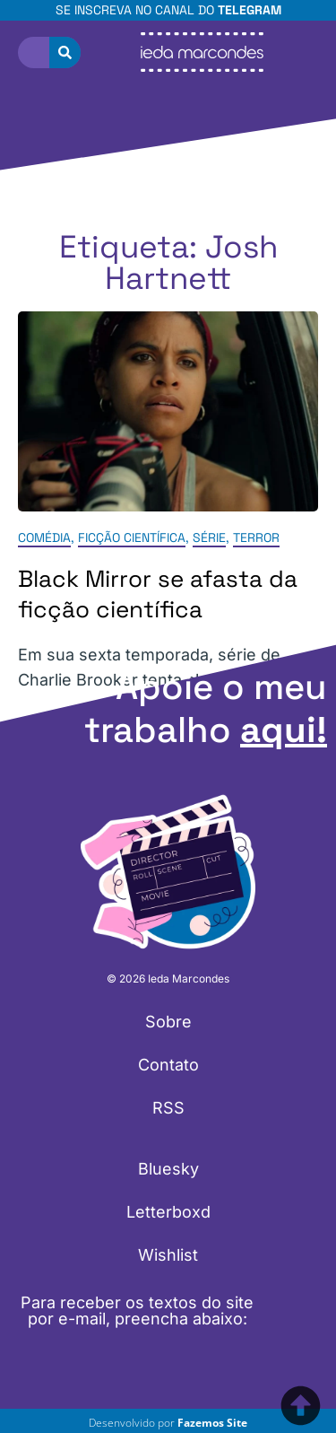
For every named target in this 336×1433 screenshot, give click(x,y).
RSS (168, 1107)
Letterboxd (168, 1211)
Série (209, 538)
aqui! (283, 730)
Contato (168, 1064)
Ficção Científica (131, 538)
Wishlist (168, 1254)
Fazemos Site (212, 1422)
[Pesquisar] (65, 52)
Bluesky (168, 1168)
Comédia (44, 538)
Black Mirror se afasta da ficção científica (157, 594)
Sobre (168, 1021)
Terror (256, 538)
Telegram (249, 10)
